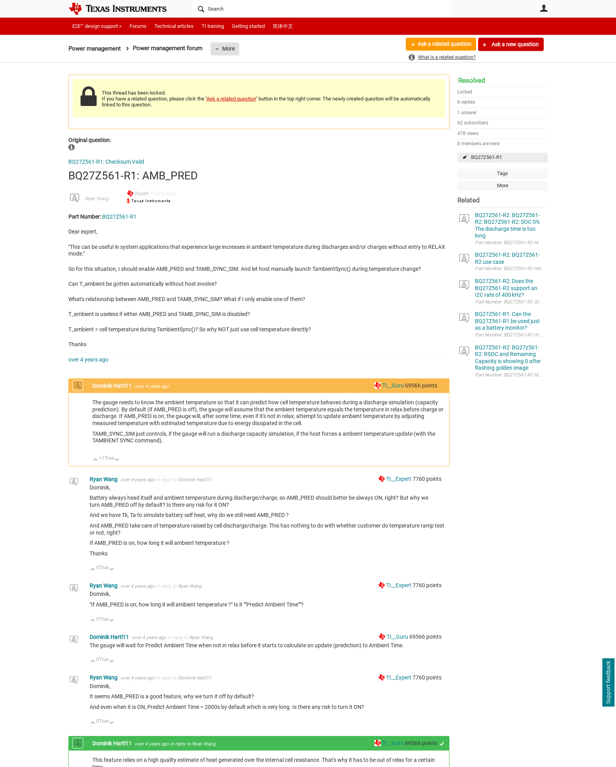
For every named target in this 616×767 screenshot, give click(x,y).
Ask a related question (444, 44)
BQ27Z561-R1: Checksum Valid (106, 162)
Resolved (471, 80)
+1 (442, 744)
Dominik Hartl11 (112, 386)
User (544, 8)
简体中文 (283, 26)
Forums (138, 26)
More (228, 49)
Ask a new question (514, 44)
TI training (213, 26)
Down (117, 460)
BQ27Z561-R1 (486, 157)
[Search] (322, 8)
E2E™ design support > (97, 26)
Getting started (248, 26)
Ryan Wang (96, 198)
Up (95, 460)
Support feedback (608, 682)
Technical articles (174, 26)
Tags (502, 173)
